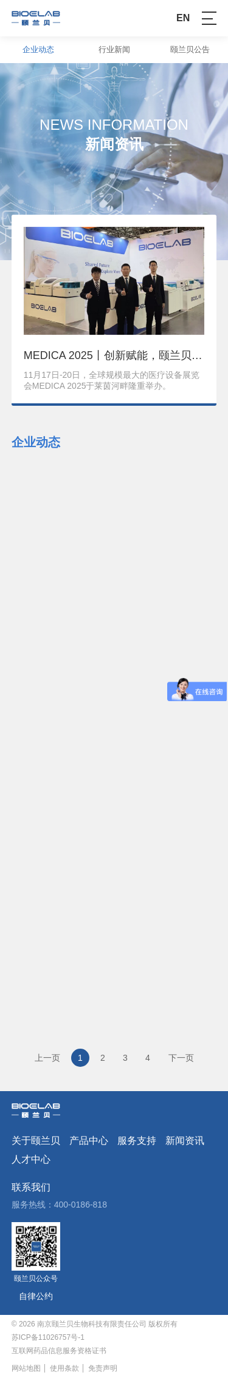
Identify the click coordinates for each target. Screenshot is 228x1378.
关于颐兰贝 (36, 1141)
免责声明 (102, 1368)
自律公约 (36, 1296)
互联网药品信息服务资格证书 (59, 1350)
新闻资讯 (184, 1141)
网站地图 (26, 1368)
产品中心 (88, 1141)
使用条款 (64, 1368)
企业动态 (38, 49)
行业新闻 (114, 49)
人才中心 (31, 1160)
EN (183, 18)
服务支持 (136, 1141)
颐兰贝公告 (190, 49)
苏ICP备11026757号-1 (48, 1337)
